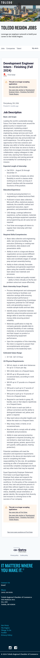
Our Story (5, 625)
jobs (3, 48)
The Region (5, 628)
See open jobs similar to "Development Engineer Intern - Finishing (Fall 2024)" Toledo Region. (22, 92)
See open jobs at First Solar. (18, 87)
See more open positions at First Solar (20, 532)
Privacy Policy (6, 635)
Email (3, 585)
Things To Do (6, 630)
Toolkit (4, 633)
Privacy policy (14, 555)
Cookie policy (24, 555)
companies (10, 48)
